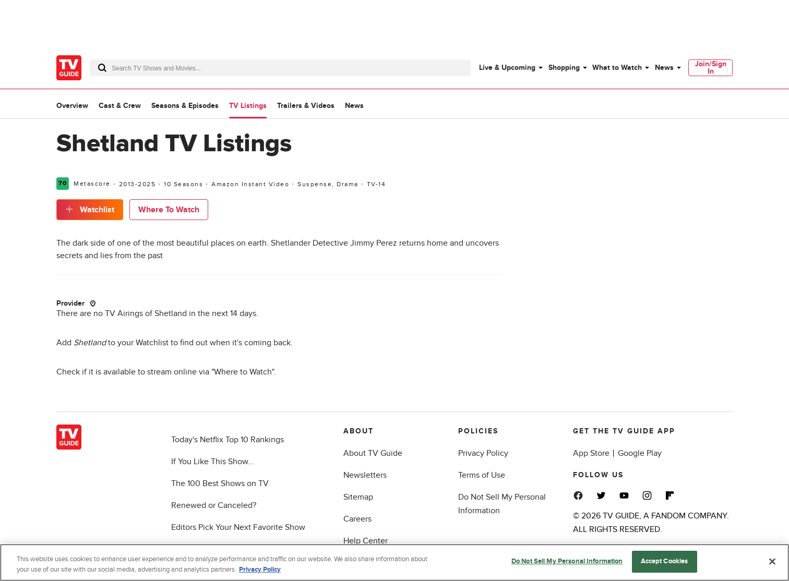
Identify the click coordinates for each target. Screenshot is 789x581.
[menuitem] (510, 68)
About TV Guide (372, 453)
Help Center (365, 541)
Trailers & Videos (305, 105)
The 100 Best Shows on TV (220, 483)
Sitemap (358, 497)
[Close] (772, 561)
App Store (591, 453)
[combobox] (280, 67)
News (664, 67)
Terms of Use (481, 475)
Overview (72, 105)
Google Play (640, 453)
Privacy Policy (483, 453)
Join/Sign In (710, 67)
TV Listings (248, 105)
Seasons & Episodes (185, 105)
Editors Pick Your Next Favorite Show (238, 527)
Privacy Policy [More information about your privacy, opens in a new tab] (260, 570)
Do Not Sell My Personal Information (567, 562)
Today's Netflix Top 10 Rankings (227, 439)
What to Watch (617, 67)
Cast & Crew (120, 105)
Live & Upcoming (507, 67)
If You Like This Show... (212, 461)
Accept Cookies (664, 562)
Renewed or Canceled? (213, 505)
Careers (357, 519)
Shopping (564, 67)
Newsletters (365, 475)
